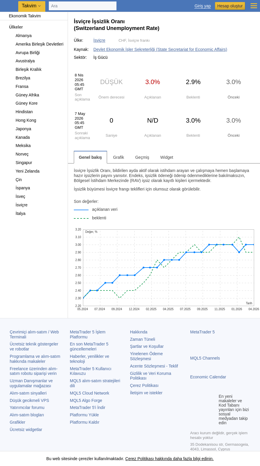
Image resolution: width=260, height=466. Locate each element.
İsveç (17, 196)
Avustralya (22, 61)
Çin (15, 179)
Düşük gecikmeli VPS (29, 400)
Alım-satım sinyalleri (28, 393)
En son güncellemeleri (89, 346)
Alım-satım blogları (27, 414)
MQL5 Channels (205, 358)
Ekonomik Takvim (22, 16)
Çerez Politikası (144, 385)
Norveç (19, 154)
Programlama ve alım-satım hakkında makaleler (35, 359)
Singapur (20, 162)
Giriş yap (202, 6)
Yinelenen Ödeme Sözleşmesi (146, 356)
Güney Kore (23, 103)
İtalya (17, 213)
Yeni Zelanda (24, 171)
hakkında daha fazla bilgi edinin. (184, 458)
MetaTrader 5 (202, 332)
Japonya (20, 128)
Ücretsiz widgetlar (26, 429)
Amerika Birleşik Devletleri (36, 44)
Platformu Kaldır (84, 422)
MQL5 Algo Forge (86, 400)
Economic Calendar (208, 377)
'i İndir (87, 407)
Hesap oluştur (230, 6)
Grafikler (17, 422)
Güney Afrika (24, 95)
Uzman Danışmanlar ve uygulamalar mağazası (31, 383)
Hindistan (21, 111)
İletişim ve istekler (146, 392)
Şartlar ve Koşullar (147, 346)
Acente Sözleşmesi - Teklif (154, 366)
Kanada (19, 137)
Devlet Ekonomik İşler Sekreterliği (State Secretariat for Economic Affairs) (160, 49)
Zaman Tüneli (142, 339)
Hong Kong (22, 120)
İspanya (19, 188)
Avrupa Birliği (24, 52)
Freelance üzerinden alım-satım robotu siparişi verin (34, 371)
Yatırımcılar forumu (27, 407)
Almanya (20, 35)
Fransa (19, 86)
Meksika (20, 145)
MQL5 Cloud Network (89, 393)
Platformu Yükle (84, 414)
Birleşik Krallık (25, 69)
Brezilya (19, 78)
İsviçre (18, 205)
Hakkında (138, 332)
